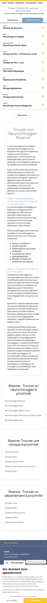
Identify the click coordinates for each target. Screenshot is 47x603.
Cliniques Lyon (11, 471)
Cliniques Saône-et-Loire (15, 513)
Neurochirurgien (31, 3)
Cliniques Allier (11, 508)
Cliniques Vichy (11, 457)
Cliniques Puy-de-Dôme (14, 522)
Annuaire (11, 3)
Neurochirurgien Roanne (15, 401)
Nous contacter (11, 543)
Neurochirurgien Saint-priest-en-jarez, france (23, 415)
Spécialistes (12, 20)
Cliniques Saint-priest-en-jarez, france (20, 466)
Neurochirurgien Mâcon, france (17, 410)
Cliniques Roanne (12, 452)
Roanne (40, 3)
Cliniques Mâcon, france (14, 461)
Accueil (4, 3)
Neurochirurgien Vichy (14, 406)
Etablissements (20, 3)
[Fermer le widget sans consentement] (36, 566)
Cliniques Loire (11, 503)
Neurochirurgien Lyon (13, 420)
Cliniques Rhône (11, 517)
